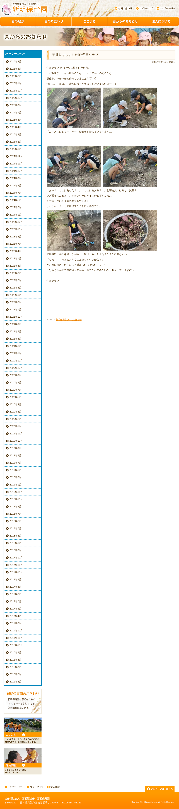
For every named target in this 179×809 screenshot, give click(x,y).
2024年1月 (15, 214)
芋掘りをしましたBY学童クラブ (75, 55)
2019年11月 (16, 433)
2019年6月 (15, 470)
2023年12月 (16, 222)
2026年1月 (15, 83)
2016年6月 (15, 674)
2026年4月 (15, 61)
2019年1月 (15, 484)
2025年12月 (16, 90)
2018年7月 (15, 513)
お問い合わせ (123, 8)
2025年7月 (15, 112)
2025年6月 (15, 119)
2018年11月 (16, 492)
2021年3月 (15, 346)
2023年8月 (15, 236)
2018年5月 (15, 528)
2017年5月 (15, 608)
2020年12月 (16, 360)
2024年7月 (15, 192)
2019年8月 (15, 455)
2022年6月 (15, 280)
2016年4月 (15, 681)
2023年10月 (16, 229)
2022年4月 (15, 287)
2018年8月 (15, 506)
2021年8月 (15, 331)
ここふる (89, 21)
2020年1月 (15, 426)
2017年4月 (15, 616)
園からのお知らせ (125, 21)
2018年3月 (15, 543)
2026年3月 (15, 68)
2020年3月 (15, 411)
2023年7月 (15, 243)
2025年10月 (16, 98)
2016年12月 (16, 630)
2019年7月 (15, 462)
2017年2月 (15, 623)
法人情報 (53, 787)
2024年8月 (15, 185)
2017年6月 (15, 601)
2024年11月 (16, 163)
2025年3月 (15, 134)
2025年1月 (15, 149)
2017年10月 (16, 572)
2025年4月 (15, 127)
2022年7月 (15, 273)
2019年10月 (16, 440)
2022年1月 (15, 309)
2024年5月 (15, 200)
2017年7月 (15, 594)
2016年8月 (15, 659)
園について (161, 21)
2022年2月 (15, 302)
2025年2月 (15, 141)
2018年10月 (16, 499)
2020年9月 (15, 375)
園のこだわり (54, 21)
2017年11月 (16, 564)
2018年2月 (15, 550)
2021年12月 (16, 316)
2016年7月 (15, 667)
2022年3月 (15, 295)
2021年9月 (15, 324)
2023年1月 (15, 258)
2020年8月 (15, 382)
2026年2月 (15, 76)
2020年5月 (15, 397)
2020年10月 (16, 367)
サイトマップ (144, 8)
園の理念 (18, 21)
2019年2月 (15, 477)
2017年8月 (15, 586)
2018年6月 (15, 521)
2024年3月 (15, 207)
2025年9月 (15, 105)
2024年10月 (16, 170)
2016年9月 (15, 652)
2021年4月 (15, 338)
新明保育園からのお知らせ (69, 319)
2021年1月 (15, 353)
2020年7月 (15, 389)
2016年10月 (16, 645)
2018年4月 (15, 535)
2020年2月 (15, 419)
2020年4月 (15, 404)
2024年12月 (16, 156)
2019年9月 (15, 448)
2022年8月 (15, 265)
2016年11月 (16, 637)
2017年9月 (15, 579)
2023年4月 (15, 251)
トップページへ (166, 8)
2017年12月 (16, 557)
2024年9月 (15, 178)
